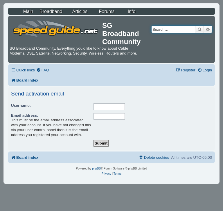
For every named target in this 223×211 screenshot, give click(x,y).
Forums (107, 11)
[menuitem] (42, 70)
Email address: (24, 115)
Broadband (50, 11)
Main (28, 11)
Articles (79, 11)
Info (132, 11)
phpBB (96, 168)
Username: (21, 105)
